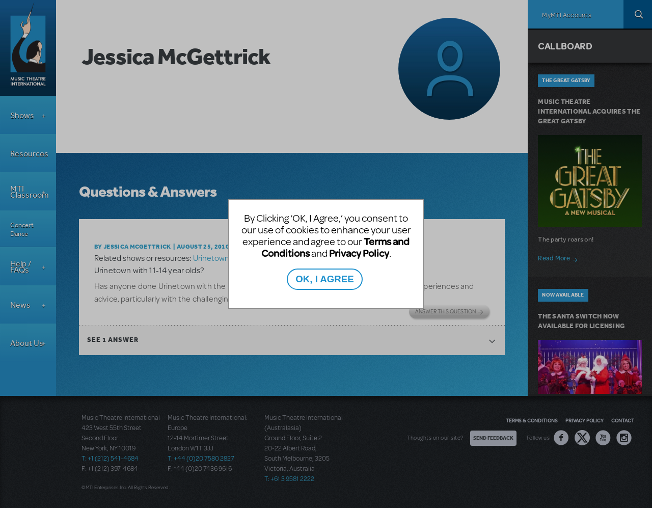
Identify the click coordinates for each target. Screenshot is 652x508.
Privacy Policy (359, 253)
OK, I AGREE (324, 279)
